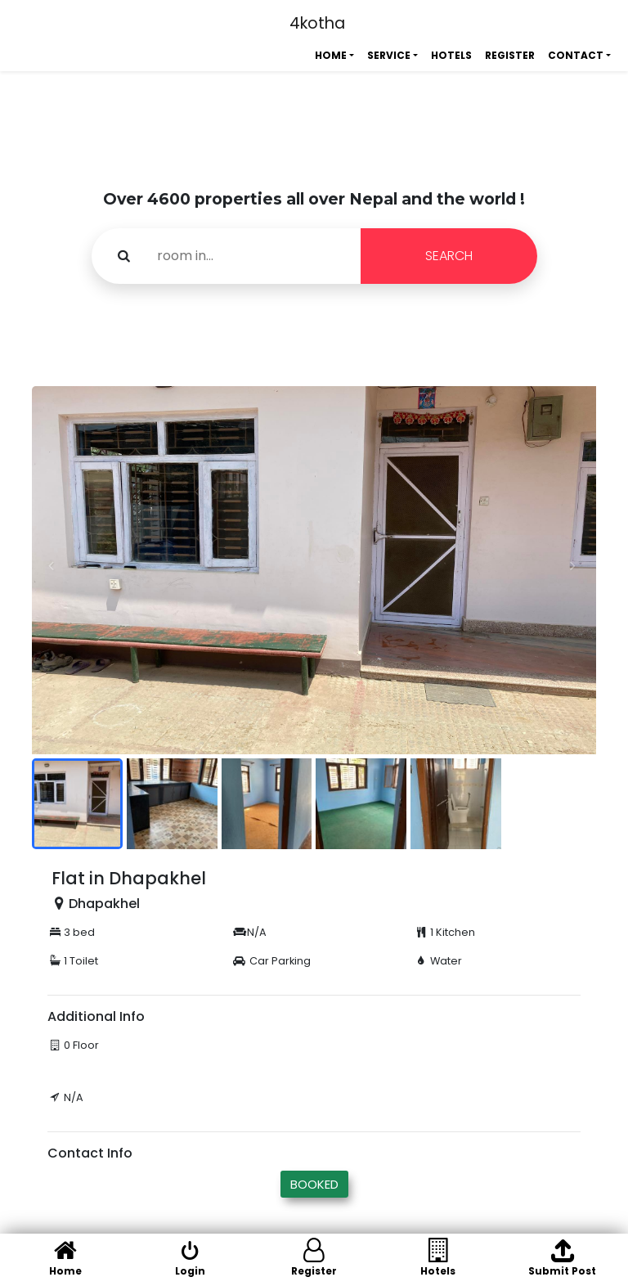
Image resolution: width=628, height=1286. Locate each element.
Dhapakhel (104, 903)
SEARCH (449, 255)
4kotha (317, 23)
